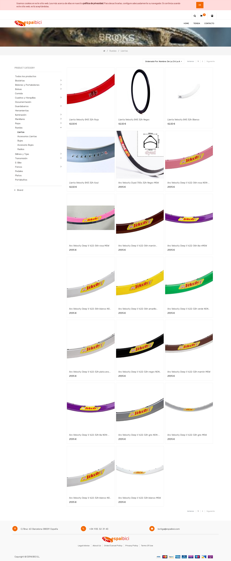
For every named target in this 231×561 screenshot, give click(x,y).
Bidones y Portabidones (27, 85)
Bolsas (18, 89)
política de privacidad (93, 3)
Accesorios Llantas (27, 136)
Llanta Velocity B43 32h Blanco (183, 119)
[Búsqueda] (139, 60)
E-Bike (18, 162)
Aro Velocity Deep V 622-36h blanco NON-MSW (90, 309)
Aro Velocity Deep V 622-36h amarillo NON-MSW (137, 309)
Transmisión (21, 158)
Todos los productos (25, 76)
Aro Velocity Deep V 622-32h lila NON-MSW (88, 435)
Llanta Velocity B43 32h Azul (83, 182)
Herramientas (22, 110)
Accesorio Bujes (25, 145)
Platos (18, 175)
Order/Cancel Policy (113, 545)
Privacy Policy (131, 545)
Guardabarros (22, 106)
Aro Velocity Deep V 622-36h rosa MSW (89, 245)
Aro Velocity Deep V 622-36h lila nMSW (187, 245)
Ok (200, 5)
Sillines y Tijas (22, 154)
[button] (163, 61)
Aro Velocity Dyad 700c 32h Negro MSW (138, 182)
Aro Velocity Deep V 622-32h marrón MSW (188, 371)
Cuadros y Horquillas (25, 97)
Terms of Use (147, 545)
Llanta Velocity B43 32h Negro (133, 119)
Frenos (18, 167)
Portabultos (21, 179)
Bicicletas (20, 80)
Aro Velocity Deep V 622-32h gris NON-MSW (138, 435)
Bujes (20, 140)
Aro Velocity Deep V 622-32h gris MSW (187, 435)
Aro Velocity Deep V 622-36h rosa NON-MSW (187, 183)
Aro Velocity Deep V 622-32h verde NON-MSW (188, 309)
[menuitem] (186, 23)
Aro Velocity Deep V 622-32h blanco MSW (139, 498)
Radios (20, 149)
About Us (97, 545)
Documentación (23, 102)
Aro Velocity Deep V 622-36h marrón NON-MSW (137, 246)
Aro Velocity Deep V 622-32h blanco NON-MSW (90, 498)
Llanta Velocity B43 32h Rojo (84, 119)
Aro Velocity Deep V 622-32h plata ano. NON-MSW (89, 372)
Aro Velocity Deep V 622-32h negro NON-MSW (139, 372)
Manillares (20, 119)
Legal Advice (84, 545)
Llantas (20, 132)
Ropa (17, 123)
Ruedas (19, 127)
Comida (19, 93)
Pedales (19, 171)
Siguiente (211, 61)
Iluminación (20, 115)
